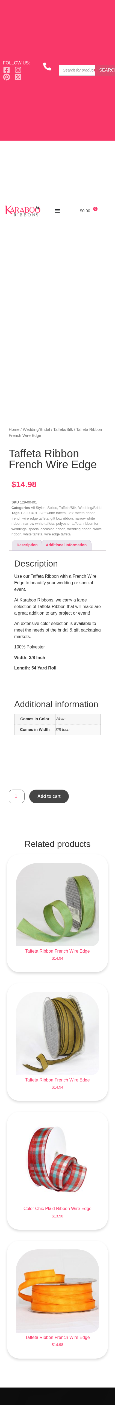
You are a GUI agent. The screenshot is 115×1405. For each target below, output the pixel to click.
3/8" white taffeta (52, 513)
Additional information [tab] (66, 545)
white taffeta (32, 534)
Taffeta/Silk (63, 429)
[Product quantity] (17, 796)
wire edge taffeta (57, 534)
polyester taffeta (68, 523)
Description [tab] (27, 545)
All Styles (38, 508)
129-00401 (28, 513)
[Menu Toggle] (57, 211)
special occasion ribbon (46, 529)
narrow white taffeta (38, 523)
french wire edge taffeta (30, 518)
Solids (52, 508)
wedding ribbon (79, 529)
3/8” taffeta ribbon (82, 513)
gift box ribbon (62, 518)
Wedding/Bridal (36, 429)
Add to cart (48, 796)
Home (14, 429)
